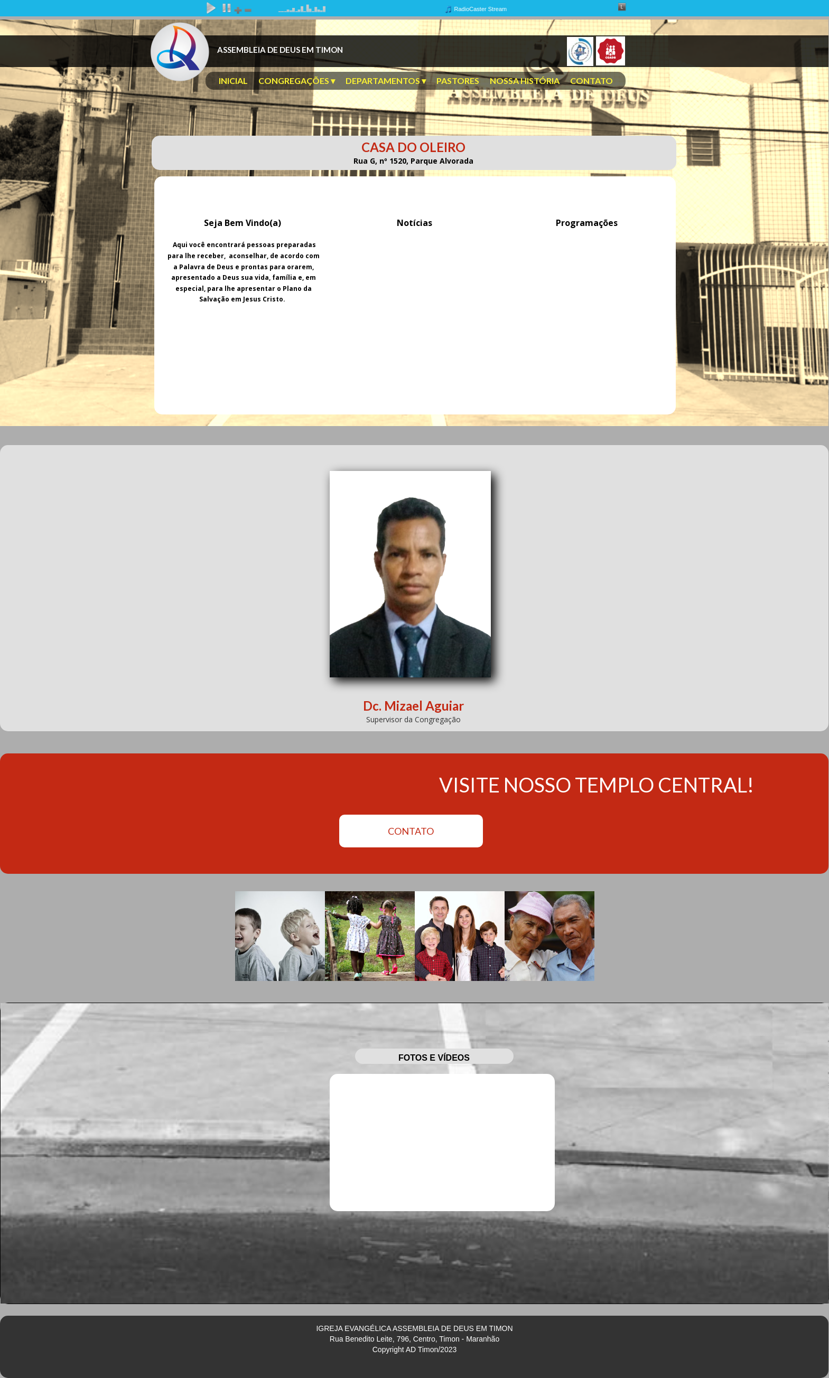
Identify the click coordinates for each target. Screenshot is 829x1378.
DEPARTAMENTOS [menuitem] (386, 81)
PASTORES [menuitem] (457, 80)
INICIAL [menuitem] (233, 80)
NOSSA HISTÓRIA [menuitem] (525, 80)
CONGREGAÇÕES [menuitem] (296, 81)
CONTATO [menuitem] (591, 80)
